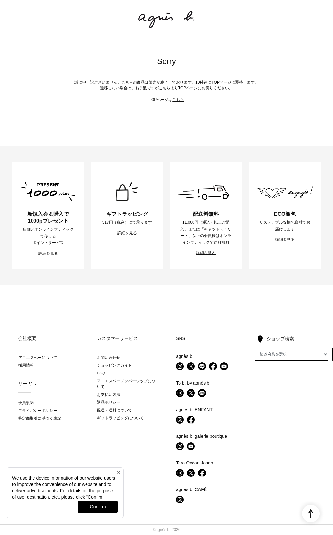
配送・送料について (114, 410)
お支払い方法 (108, 394)
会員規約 (26, 402)
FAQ (101, 373)
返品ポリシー (108, 402)
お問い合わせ (108, 357)
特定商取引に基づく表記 (39, 418)
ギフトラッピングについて (120, 418)
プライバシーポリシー (37, 410)
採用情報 (26, 365)
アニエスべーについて (37, 357)
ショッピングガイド (114, 365)
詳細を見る (48, 253)
